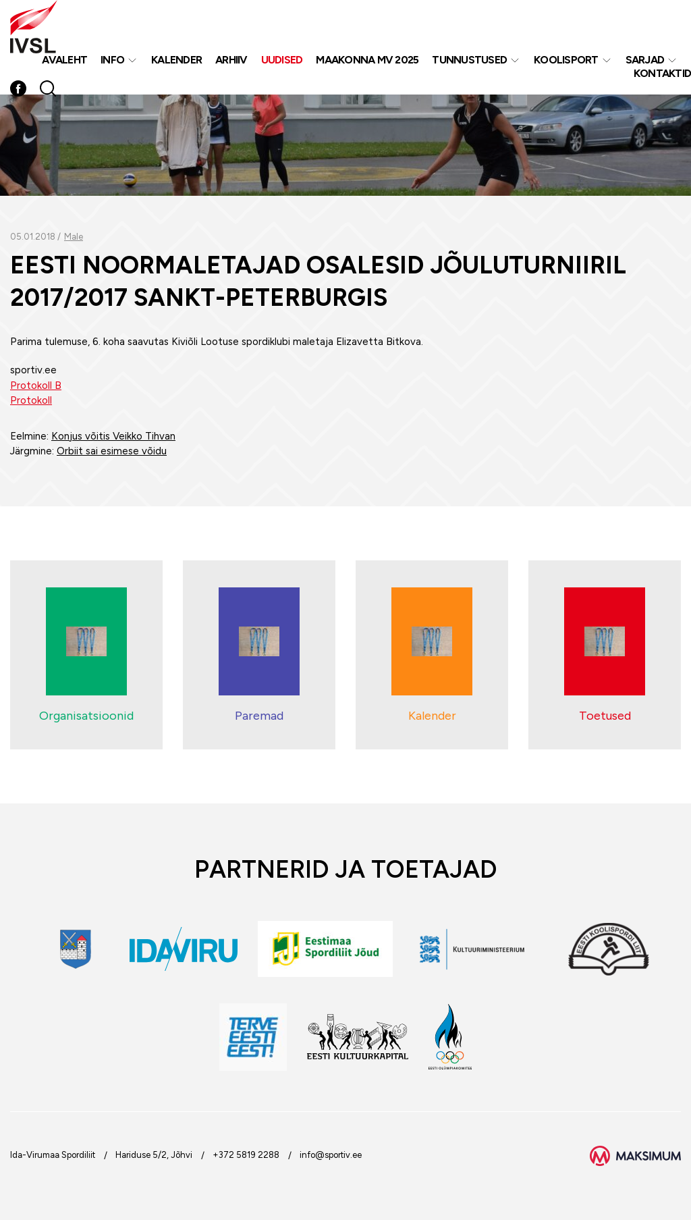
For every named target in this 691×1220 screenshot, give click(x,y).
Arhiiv (231, 59)
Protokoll (31, 400)
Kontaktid (662, 73)
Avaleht (64, 59)
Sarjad (645, 59)
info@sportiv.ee (331, 1155)
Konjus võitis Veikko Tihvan (113, 436)
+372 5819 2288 (246, 1155)
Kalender (176, 59)
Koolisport (566, 59)
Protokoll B (35, 385)
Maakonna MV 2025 (367, 59)
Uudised (282, 59)
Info (112, 59)
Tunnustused (469, 59)
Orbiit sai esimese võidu (112, 451)
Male (73, 237)
